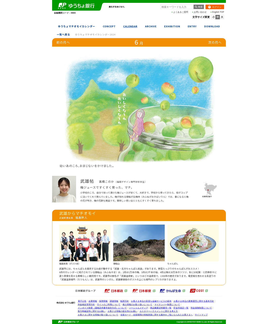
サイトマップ (201, 315)
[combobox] (177, 7)
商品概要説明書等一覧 (160, 308)
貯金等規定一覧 (181, 308)
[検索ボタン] (199, 7)
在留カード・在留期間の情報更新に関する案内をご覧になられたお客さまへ (156, 315)
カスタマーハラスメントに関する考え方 (159, 311)
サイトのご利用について (108, 304)
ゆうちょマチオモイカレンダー (76, 26)
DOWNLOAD (212, 26)
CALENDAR (130, 26)
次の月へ (215, 42)
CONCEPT (109, 26)
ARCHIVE (151, 26)
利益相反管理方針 (86, 304)
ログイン (213, 7)
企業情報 (92, 301)
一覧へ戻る (63, 34)
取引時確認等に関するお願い (91, 311)
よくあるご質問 (180, 12)
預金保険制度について (201, 308)
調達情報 (114, 301)
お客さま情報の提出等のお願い (122, 311)
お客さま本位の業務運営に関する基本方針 (194, 301)
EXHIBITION (172, 26)
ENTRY (192, 26)
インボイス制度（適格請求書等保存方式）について (102, 308)
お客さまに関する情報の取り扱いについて (98, 315)
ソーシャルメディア (138, 308)
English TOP (218, 12)
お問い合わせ (200, 12)
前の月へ (63, 42)
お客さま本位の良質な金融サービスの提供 (151, 301)
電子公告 (82, 301)
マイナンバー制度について (167, 304)
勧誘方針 (124, 301)
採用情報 (103, 301)
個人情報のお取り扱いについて (137, 304)
